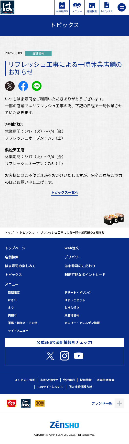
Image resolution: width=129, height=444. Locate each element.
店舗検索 (12, 257)
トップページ (15, 248)
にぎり (12, 300)
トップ (9, 232)
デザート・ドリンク (77, 292)
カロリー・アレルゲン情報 (82, 323)
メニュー (12, 284)
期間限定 (14, 292)
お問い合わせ (49, 380)
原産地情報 (71, 315)
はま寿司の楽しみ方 (20, 266)
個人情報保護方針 (80, 387)
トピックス (27, 232)
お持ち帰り (71, 308)
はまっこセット (74, 300)
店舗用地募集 (105, 380)
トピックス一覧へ (64, 192)
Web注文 (71, 248)
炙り (11, 308)
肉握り (12, 315)
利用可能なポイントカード (85, 275)
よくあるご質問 (25, 380)
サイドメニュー (18, 331)
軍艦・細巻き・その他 (22, 323)
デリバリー (73, 257)
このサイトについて (50, 387)
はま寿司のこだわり (79, 266)
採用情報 (86, 380)
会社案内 (69, 380)
